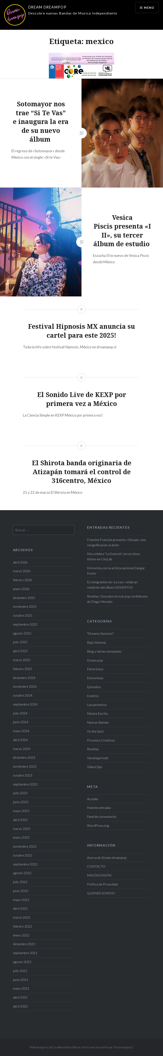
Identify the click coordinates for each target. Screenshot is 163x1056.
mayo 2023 (21, 811)
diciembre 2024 (24, 678)
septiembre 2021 (25, 953)
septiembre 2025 (25, 624)
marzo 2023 (21, 829)
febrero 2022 (22, 926)
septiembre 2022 (25, 864)
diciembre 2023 (24, 757)
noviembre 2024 (25, 686)
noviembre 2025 (25, 606)
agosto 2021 (22, 962)
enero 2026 (21, 589)
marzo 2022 (21, 917)
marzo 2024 (21, 749)
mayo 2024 (21, 731)
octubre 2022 (22, 855)
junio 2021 (20, 980)
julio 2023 (20, 793)
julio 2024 (20, 713)
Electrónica (95, 669)
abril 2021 (20, 997)
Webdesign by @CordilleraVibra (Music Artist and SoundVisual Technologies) (81, 1047)
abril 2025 (20, 651)
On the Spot (95, 731)
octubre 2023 (22, 775)
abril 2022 (20, 908)
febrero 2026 (22, 580)
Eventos (93, 696)
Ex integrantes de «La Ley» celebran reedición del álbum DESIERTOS (112, 584)
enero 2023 (21, 837)
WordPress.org (98, 825)
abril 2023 (20, 820)
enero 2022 (21, 935)
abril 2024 (20, 740)
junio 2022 (20, 891)
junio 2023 (20, 802)
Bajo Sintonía (96, 642)
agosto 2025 (22, 633)
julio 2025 (20, 642)
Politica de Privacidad (102, 884)
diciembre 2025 (24, 598)
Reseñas (93, 749)
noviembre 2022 (25, 846)
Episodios (94, 687)
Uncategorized (97, 758)
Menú (149, 7)
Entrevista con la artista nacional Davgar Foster (116, 570)
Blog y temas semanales (104, 651)
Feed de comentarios (102, 816)
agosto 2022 (22, 873)
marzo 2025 (21, 660)
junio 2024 (20, 722)
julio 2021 (20, 971)
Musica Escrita (97, 713)
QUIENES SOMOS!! (101, 893)
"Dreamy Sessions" (100, 633)
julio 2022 (20, 882)
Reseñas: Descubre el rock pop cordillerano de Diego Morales (117, 598)
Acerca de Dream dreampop (106, 858)
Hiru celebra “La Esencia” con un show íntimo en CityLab (113, 556)
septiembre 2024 (25, 704)
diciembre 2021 (24, 944)
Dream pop (95, 660)
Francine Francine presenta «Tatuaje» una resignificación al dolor (116, 542)
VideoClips (94, 767)
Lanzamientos (97, 705)
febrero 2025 (22, 669)
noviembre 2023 (25, 766)
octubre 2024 (22, 695)
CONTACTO (96, 866)
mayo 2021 (21, 988)
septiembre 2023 (25, 784)
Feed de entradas (99, 808)
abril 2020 (20, 1006)
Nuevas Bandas (98, 722)
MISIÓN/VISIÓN (99, 875)
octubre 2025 (22, 615)
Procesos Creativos (101, 740)
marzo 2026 (21, 571)
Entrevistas (95, 678)
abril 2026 (20, 562)
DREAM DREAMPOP (47, 7)
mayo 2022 (21, 900)
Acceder (92, 799)
